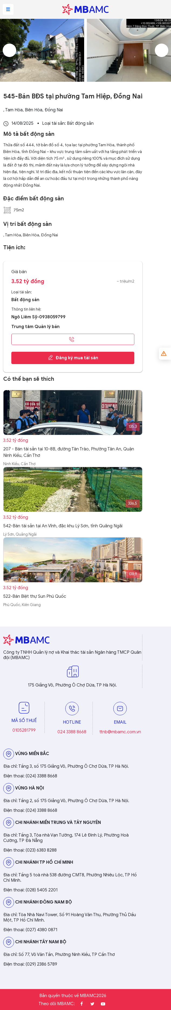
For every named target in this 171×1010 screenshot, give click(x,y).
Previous (9, 50)
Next (161, 50)
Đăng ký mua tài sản (73, 358)
